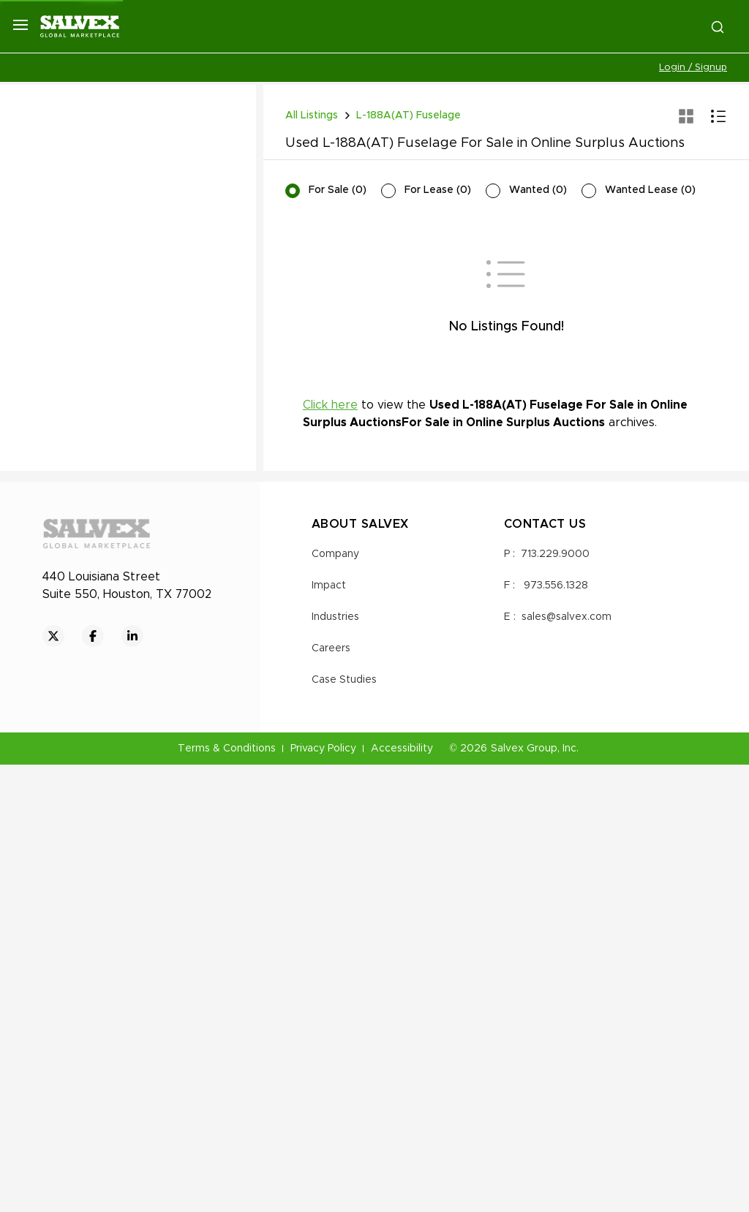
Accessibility (402, 1196)
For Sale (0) (337, 190)
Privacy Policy (323, 1196)
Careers (331, 1096)
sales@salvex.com (566, 1064)
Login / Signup (693, 67)
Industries (335, 1064)
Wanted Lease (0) (650, 190)
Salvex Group (524, 1196)
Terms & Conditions (227, 1196)
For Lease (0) (437, 190)
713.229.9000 (555, 1001)
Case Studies (344, 1127)
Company (335, 1001)
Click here (330, 572)
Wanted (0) (538, 190)
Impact (329, 1033)
